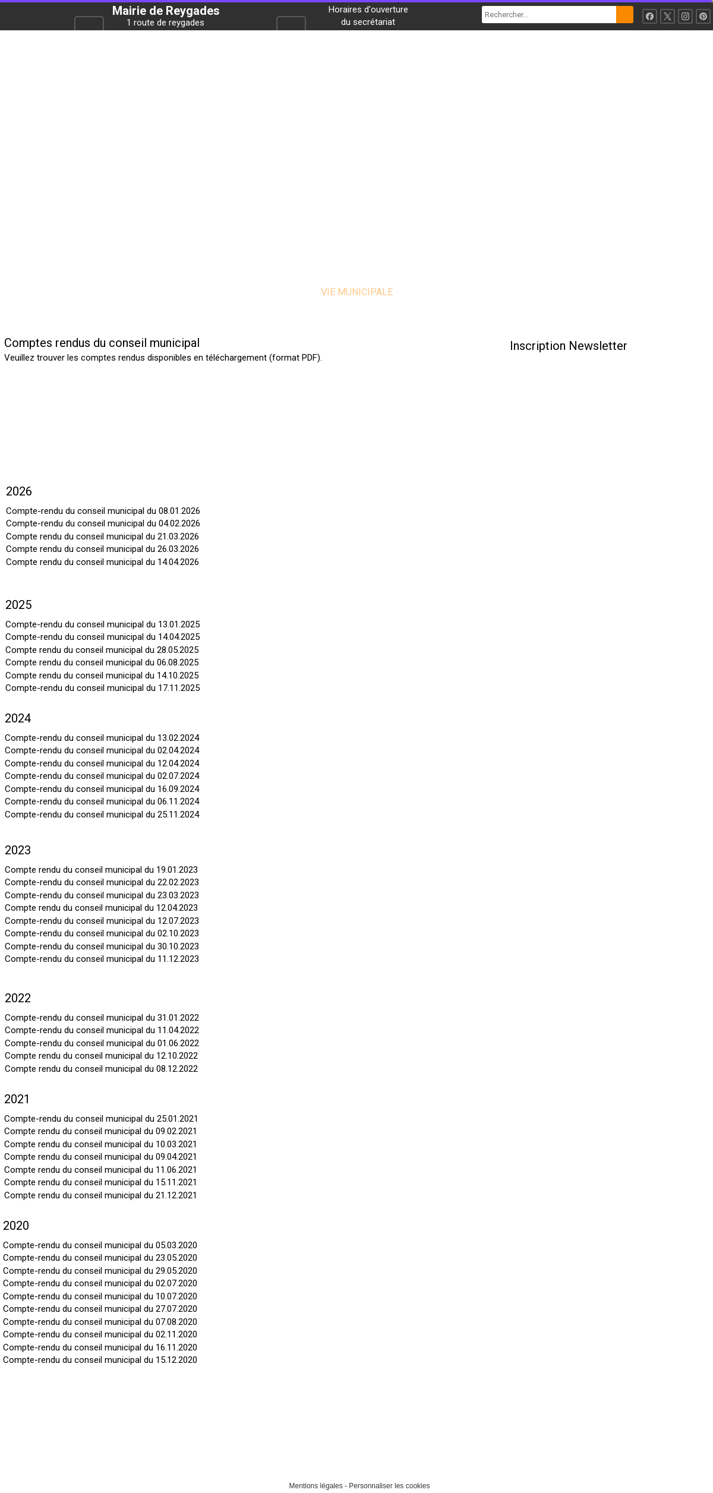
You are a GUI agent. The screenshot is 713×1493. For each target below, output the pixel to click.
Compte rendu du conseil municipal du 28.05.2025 (101, 650)
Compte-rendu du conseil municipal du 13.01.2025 (102, 624)
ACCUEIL (184, 292)
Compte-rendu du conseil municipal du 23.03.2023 (102, 895)
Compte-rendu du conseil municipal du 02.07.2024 (102, 776)
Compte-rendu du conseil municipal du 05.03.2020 (100, 1245)
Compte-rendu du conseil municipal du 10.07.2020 (100, 1296)
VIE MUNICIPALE (357, 292)
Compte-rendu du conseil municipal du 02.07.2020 (100, 1283)
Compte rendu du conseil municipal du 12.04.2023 (101, 907)
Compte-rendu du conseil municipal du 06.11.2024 (102, 801)
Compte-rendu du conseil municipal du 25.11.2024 (102, 814)
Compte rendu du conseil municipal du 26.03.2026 (102, 549)
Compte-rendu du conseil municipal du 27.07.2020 (100, 1308)
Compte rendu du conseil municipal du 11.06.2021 (100, 1169)
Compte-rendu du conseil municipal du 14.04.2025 (102, 637)
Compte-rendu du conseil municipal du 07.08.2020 (100, 1322)
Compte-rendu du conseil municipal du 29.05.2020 (100, 1270)
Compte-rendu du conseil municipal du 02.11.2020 (100, 1334)
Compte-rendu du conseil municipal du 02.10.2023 (102, 933)
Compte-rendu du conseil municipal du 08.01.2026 (103, 511)
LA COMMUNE (262, 292)
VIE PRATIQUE (451, 292)
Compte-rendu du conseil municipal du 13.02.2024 (102, 738)
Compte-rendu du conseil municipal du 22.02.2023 (102, 882)
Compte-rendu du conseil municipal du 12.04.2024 (102, 763)
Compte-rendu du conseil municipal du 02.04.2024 (102, 750)
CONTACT (530, 292)
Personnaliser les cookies (389, 1486)
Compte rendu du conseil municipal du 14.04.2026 (102, 562)
